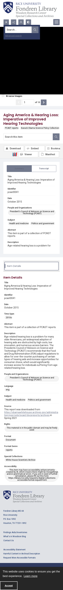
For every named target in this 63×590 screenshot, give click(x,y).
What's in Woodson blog (14, 536)
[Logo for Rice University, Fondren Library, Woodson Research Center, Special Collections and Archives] (23, 497)
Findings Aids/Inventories (15, 532)
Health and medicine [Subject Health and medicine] (19, 223)
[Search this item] (28, 136)
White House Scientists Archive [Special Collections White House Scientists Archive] (20, 460)
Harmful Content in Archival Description (21, 554)
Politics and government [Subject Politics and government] (42, 223)
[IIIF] (14, 154)
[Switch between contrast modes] (28, 22)
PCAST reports (11, 128)
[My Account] (21, 22)
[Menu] (56, 22)
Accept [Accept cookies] (9, 585)
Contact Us (8, 540)
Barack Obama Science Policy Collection (40, 128)
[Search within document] (56, 136)
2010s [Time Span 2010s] (9, 317)
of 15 (37, 102)
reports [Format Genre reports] (9, 450)
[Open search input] (6, 22)
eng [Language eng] (7, 389)
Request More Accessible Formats (19, 558)
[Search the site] (25, 30)
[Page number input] (28, 102)
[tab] (19, 168)
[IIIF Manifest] (49, 154)
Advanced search (13, 36)
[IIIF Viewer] (28, 154)
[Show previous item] (19, 102)
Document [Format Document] (11, 440)
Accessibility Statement (14, 549)
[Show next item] (44, 102)
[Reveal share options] (13, 22)
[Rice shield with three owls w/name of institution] (30, 10)
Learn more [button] (30, 576)
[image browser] (12, 96)
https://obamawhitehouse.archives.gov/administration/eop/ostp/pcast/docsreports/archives (31, 414)
